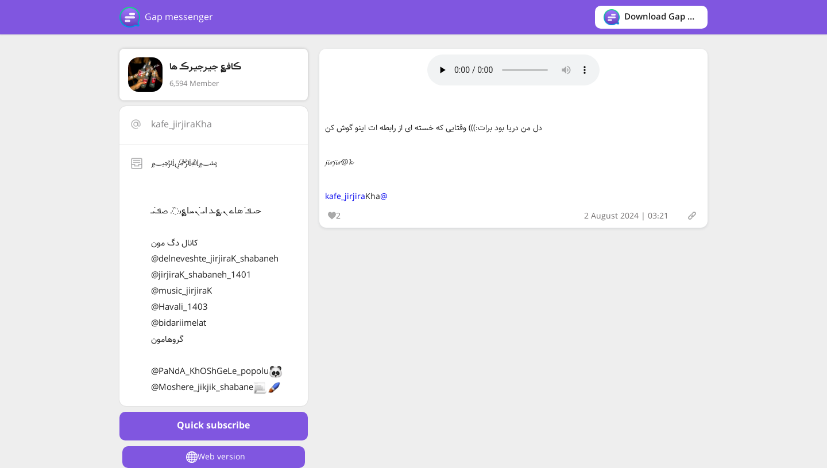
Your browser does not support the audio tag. (513, 69)
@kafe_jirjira (356, 196)
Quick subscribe (213, 426)
